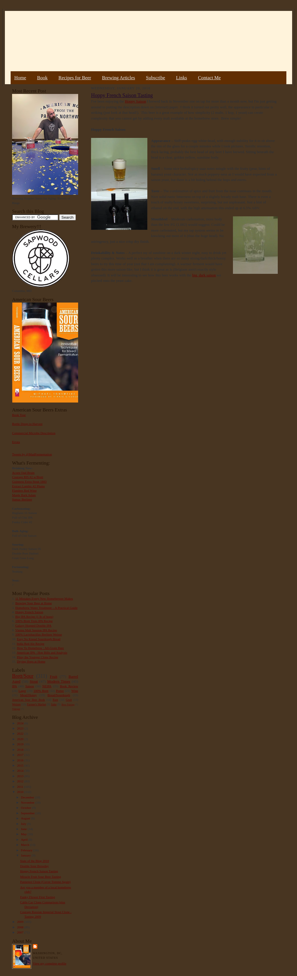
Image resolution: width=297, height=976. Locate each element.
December (28, 797)
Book (42, 77)
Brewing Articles (118, 77)
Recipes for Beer (75, 77)
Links (181, 77)
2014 (20, 770)
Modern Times (58, 681)
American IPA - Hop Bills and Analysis (42, 652)
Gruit (69, 699)
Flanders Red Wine (24, 490)
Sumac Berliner (22, 499)
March (25, 844)
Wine (74, 690)
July (24, 823)
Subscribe (155, 77)
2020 (20, 739)
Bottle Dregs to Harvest (27, 424)
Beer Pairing (67, 704)
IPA (14, 686)
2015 (20, 765)
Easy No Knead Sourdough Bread (38, 639)
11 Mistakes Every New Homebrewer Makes (44, 598)
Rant (55, 699)
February (27, 850)
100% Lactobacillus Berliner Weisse (38, 634)
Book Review (69, 686)
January (26, 855)
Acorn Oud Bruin (23, 472)
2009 (20, 921)
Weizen (16, 704)
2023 (20, 728)
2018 (20, 749)
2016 (20, 760)
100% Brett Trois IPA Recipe (34, 621)
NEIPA (46, 686)
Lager (22, 690)
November (28, 802)
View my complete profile (49, 963)
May (24, 834)
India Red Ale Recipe (30, 643)
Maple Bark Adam (24, 495)
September (28, 813)
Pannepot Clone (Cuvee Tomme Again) (45, 881)
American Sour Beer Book (28, 699)
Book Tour (19, 415)
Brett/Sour (22, 676)
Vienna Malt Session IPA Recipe (36, 630)
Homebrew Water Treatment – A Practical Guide (46, 607)
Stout (34, 681)
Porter (60, 690)
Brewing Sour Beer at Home (33, 603)
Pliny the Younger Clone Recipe (37, 657)
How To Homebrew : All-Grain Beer (40, 648)
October (26, 807)
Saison (29, 686)
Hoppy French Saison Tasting (39, 871)
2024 (20, 723)
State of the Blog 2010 (34, 861)
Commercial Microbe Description (33, 433)
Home (20, 77)
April (24, 839)
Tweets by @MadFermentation (32, 454)
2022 (20, 733)
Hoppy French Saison (29, 612)
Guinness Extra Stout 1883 (29, 481)
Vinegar (16, 708)
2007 (20, 932)
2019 (20, 744)
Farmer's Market (36, 704)
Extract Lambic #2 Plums (28, 486)
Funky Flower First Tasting (37, 897)
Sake (54, 704)
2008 (20, 927)
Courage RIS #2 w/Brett (27, 477)
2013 (20, 776)
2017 (20, 754)
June (24, 829)
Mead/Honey (28, 695)
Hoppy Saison (135, 101)
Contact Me (209, 77)
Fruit (53, 676)
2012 (20, 781)
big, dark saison (204, 275)
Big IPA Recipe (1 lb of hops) (34, 616)
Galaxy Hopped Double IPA (33, 625)
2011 (20, 786)
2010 (20, 792)
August (26, 818)
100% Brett (41, 690)
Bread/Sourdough (58, 695)
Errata (16, 442)
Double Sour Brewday (34, 866)
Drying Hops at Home (31, 661)
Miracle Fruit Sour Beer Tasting (40, 876)
